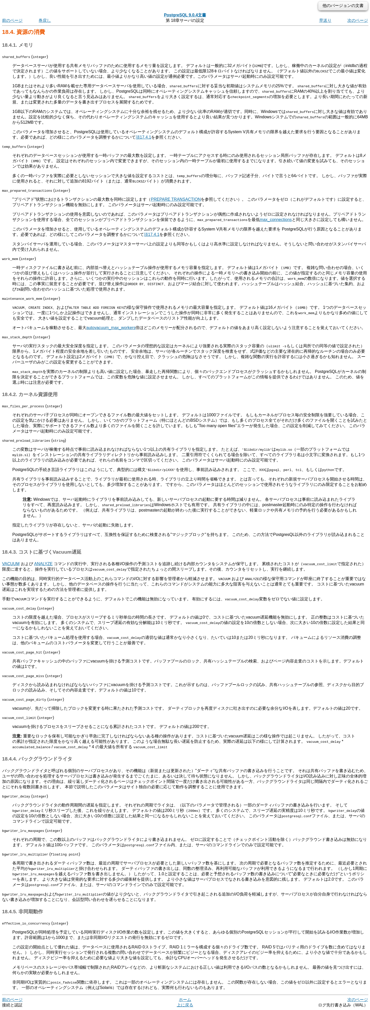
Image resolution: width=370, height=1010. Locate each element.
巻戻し (45, 20)
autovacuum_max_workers (110, 327)
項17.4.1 (143, 137)
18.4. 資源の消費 (23, 32)
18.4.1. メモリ (17, 45)
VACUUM (11, 564)
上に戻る (185, 1005)
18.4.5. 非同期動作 (22, 911)
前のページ (12, 20)
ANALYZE (43, 564)
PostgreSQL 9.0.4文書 (185, 15)
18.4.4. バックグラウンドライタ (37, 759)
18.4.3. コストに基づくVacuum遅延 (41, 552)
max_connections (276, 219)
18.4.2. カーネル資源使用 (30, 394)
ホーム (185, 999)
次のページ (357, 20)
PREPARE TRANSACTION (176, 199)
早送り (325, 20)
